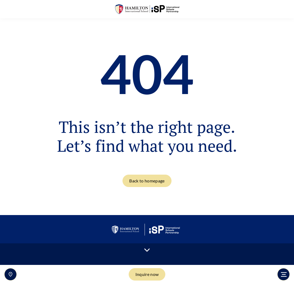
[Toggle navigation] (283, 274)
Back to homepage (146, 180)
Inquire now (147, 274)
